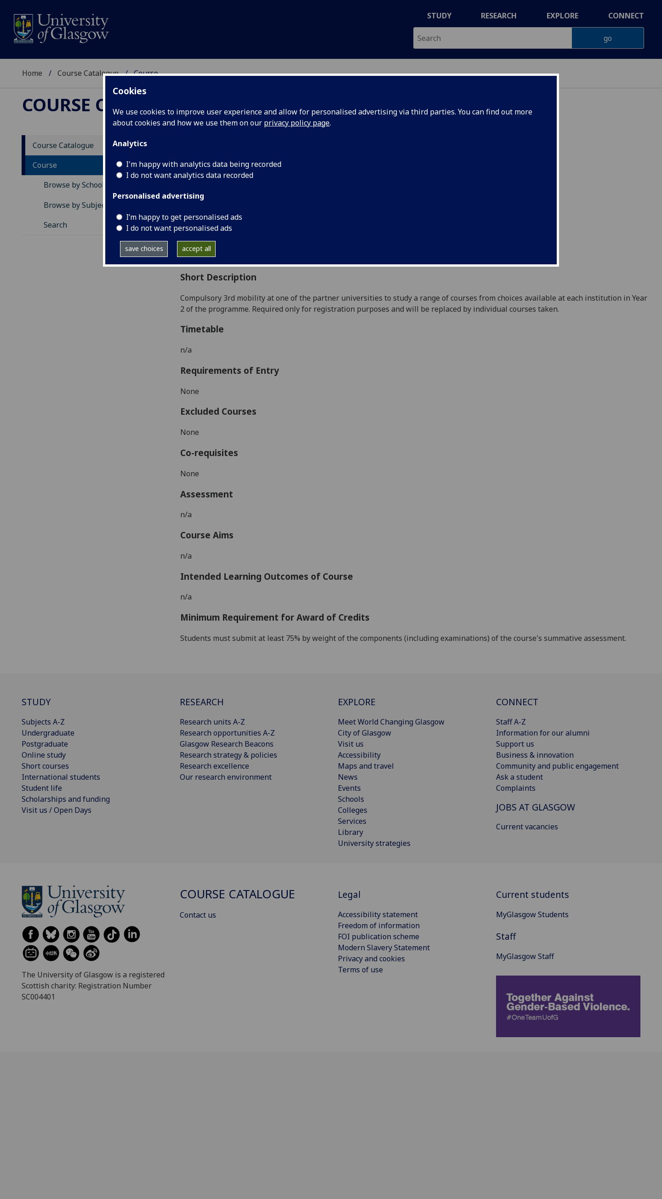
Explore (562, 16)
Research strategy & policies (228, 755)
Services (352, 821)
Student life (42, 788)
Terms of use (360, 970)
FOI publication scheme (378, 936)
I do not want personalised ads (179, 228)
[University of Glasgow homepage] (60, 27)
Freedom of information (379, 925)
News (348, 777)
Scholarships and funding (66, 799)
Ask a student (519, 777)
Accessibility (359, 755)
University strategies (374, 843)
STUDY (36, 702)
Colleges (352, 810)
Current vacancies (527, 827)
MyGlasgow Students (532, 914)
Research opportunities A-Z (227, 733)
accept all (196, 248)
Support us (515, 744)
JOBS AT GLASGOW (535, 807)
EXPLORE (357, 702)
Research (499, 16)
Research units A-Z (212, 722)
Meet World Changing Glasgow (391, 722)
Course (45, 165)
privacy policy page (297, 123)
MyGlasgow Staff (525, 956)
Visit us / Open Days (56, 810)
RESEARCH (202, 702)
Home (32, 73)
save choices (144, 248)
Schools (351, 799)
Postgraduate (45, 744)
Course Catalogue (88, 73)
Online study (44, 755)
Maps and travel (366, 766)
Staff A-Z (511, 722)
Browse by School (74, 185)
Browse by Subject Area (85, 205)
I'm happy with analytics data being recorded (203, 164)
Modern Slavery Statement (384, 947)
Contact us (198, 915)
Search (55, 225)
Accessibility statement (378, 914)
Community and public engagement (557, 766)
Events (349, 788)
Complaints (516, 788)
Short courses (45, 766)
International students (61, 777)
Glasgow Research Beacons (227, 744)
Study (439, 16)
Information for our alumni (543, 733)
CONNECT (517, 702)
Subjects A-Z (43, 722)
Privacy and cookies (371, 958)
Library (350, 832)
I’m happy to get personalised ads (184, 217)
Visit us (351, 744)
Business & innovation (535, 755)
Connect (626, 16)
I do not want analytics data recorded (189, 175)
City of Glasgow (364, 733)
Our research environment (226, 777)
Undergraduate (48, 733)
